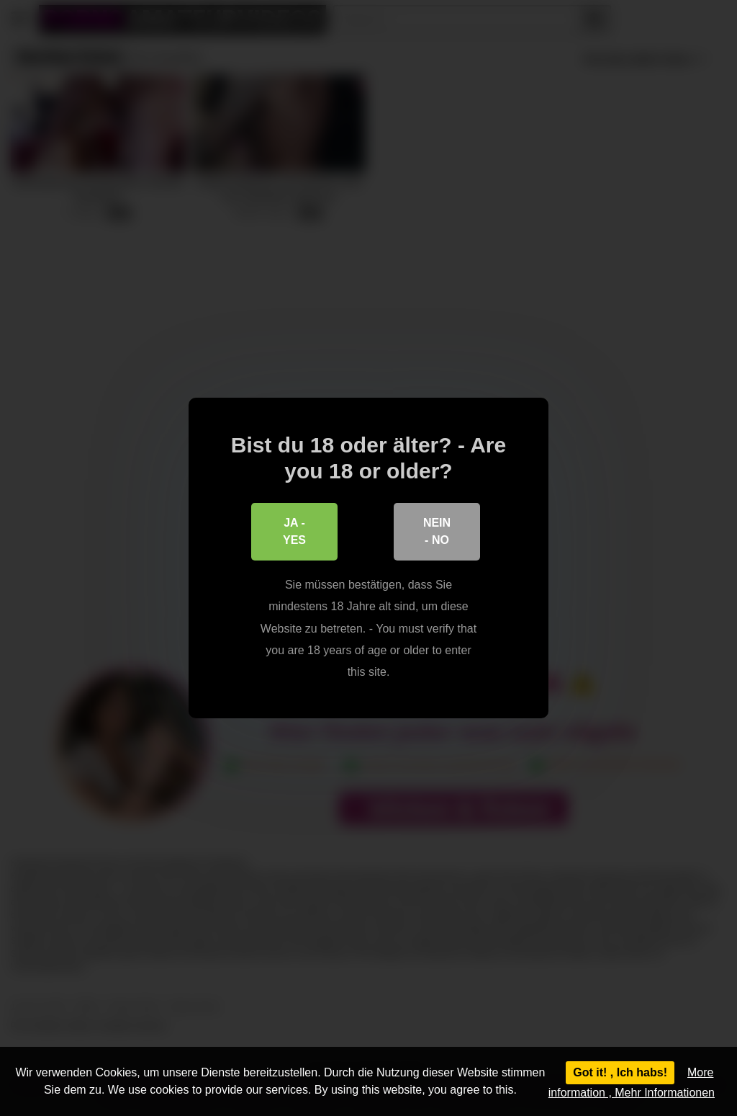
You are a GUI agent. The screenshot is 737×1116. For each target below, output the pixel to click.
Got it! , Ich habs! (620, 1072)
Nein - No (437, 531)
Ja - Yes (294, 531)
